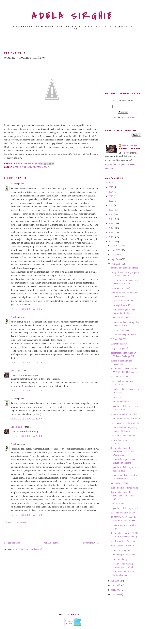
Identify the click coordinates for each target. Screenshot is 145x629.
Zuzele (14, 183)
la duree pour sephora (120, 550)
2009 (111, 241)
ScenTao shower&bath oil (122, 545)
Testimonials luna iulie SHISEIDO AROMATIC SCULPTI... (123, 451)
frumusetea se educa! (120, 288)
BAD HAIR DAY (119, 343)
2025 (111, 187)
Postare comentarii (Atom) (30, 549)
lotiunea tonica (117, 503)
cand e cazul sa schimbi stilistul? (125, 423)
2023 (111, 196)
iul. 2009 (115, 581)
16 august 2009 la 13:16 (26, 362)
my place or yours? (119, 348)
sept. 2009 (116, 259)
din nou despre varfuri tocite (124, 554)
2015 (111, 214)
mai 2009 (116, 590)
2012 (111, 228)
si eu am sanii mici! (120, 376)
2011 (111, 232)
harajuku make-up (119, 559)
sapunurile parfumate (120, 483)
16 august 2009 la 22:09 (26, 418)
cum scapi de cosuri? (120, 305)
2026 (111, 182)
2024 (111, 192)
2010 (111, 237)
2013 (111, 223)
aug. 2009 (116, 264)
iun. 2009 (116, 585)
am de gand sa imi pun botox (124, 414)
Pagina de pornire (51, 543)
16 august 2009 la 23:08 (26, 436)
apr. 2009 (116, 594)
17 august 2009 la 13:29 (26, 515)
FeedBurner (129, 117)
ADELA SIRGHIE (72, 16)
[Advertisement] (72, 41)
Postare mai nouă (12, 543)
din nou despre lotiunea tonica (124, 488)
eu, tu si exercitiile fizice (122, 300)
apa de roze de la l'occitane (123, 541)
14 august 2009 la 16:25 (26, 309)
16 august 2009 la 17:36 (26, 390)
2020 (111, 210)
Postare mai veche (91, 543)
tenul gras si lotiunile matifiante (125, 418)
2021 (111, 205)
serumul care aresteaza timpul (124, 268)
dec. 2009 (116, 245)
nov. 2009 (116, 250)
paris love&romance (120, 330)
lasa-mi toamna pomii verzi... (124, 334)
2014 (111, 219)
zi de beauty (116, 397)
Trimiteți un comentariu (15, 522)
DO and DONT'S (118, 339)
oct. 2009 (116, 254)
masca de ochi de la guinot (123, 435)
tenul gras (43, 167)
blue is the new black (120, 317)
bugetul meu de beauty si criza (124, 508)
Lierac (17, 167)
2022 (111, 201)
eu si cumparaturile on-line (123, 512)
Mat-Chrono (28, 167)
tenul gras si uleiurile (120, 401)
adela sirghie (16, 370)
